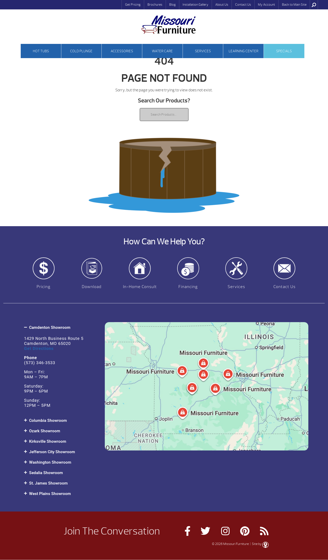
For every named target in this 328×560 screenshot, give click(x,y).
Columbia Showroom (48, 420)
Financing (188, 286)
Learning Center (243, 51)
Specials (284, 51)
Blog (172, 5)
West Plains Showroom (50, 493)
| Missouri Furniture (168, 24)
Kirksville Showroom (47, 441)
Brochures (154, 5)
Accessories (122, 51)
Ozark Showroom (44, 431)
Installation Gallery (195, 5)
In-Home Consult (140, 286)
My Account (266, 5)
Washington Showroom (50, 462)
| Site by (259, 544)
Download (91, 286)
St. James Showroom (48, 483)
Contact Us (243, 5)
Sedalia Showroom (46, 472)
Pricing (43, 286)
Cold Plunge (81, 51)
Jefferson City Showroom (52, 451)
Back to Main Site (294, 5)
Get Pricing (133, 5)
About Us (221, 5)
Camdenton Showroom (49, 327)
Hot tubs (41, 51)
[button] (60, 327)
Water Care (162, 51)
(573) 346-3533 (39, 362)
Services (203, 51)
